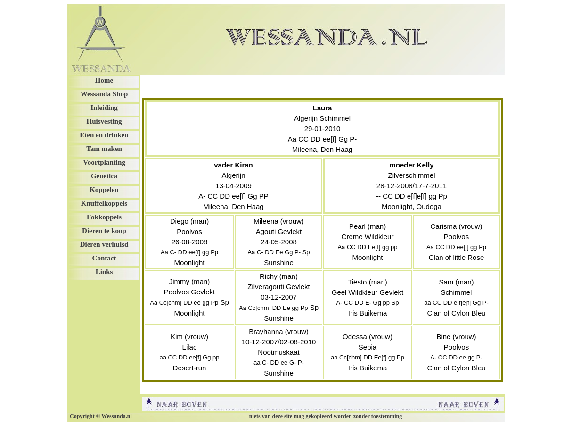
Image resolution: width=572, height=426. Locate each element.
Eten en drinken (104, 135)
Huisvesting (104, 121)
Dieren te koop (104, 230)
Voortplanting (104, 162)
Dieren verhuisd (104, 244)
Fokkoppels (104, 217)
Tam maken (104, 148)
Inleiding (104, 107)
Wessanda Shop (104, 94)
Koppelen (104, 189)
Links (104, 272)
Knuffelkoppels (104, 203)
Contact (104, 258)
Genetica (104, 176)
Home (104, 80)
